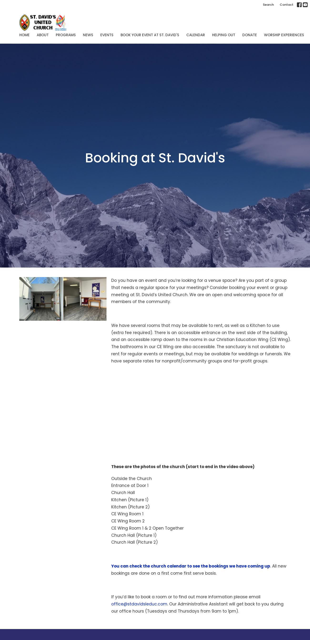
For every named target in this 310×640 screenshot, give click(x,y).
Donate (249, 34)
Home (24, 34)
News (88, 34)
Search (268, 4)
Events (106, 34)
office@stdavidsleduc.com (139, 604)
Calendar (195, 34)
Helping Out (223, 34)
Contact (286, 4)
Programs (66, 34)
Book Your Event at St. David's (150, 34)
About (43, 34)
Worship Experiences (284, 34)
